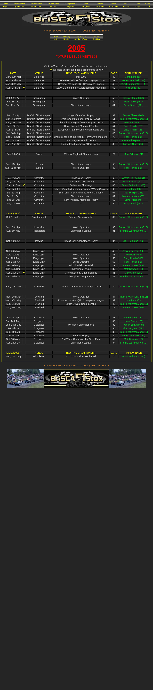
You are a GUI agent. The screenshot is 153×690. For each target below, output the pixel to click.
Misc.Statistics (126, 5)
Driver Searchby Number (19, 5)
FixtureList (55, 37)
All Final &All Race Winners (81, 37)
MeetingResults (66, 37)
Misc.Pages (137, 5)
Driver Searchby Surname (36, 5)
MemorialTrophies (86, 5)
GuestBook (147, 5)
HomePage (5, 5)
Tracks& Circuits (113, 5)
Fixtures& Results (99, 5)
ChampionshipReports (70, 5)
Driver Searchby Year (53, 5)
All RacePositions (96, 37)
